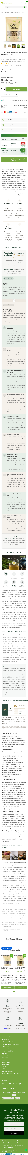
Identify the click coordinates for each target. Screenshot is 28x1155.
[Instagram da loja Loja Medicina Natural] (3, 1083)
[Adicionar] (1, 88)
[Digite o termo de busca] (14, 7)
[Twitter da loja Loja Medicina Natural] (16, 1083)
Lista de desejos (6, 1067)
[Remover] (1, 90)
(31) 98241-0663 (8, 1071)
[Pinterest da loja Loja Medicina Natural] (19, 1083)
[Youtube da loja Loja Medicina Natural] (9, 1083)
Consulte (5, 1028)
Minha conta (5, 1060)
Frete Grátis (5, 1046)
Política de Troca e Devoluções (10, 1044)
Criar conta (5, 1058)
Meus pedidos (6, 1062)
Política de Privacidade (8, 1042)
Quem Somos (5, 1039)
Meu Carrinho (5, 1064)
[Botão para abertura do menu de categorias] (3, 7)
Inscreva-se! (14, 1133)
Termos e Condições (8, 1051)
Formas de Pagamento (8, 1049)
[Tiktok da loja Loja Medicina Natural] (13, 1083)
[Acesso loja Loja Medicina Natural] (21, 3)
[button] (14, 100)
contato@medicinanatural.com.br (11, 1073)
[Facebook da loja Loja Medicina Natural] (6, 1083)
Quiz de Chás (5, 1053)
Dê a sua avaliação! (15, 65)
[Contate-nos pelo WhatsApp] (26, 1150)
